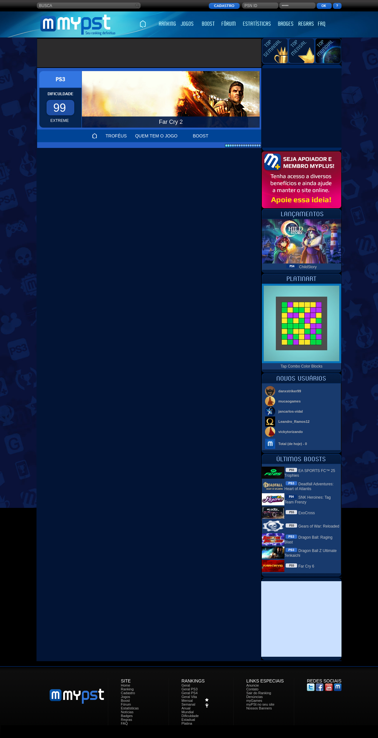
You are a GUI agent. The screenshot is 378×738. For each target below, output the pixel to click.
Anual (186, 708)
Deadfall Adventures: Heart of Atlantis (309, 486)
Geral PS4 (190, 693)
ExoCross (306, 513)
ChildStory (307, 267)
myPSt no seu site (260, 704)
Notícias (127, 712)
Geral (186, 685)
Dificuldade (190, 716)
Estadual (188, 719)
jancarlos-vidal (290, 411)
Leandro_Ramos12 (293, 421)
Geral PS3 (190, 689)
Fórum (126, 704)
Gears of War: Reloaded (318, 526)
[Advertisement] (149, 53)
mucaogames (289, 401)
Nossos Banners (259, 708)
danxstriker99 (289, 391)
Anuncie (252, 685)
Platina (187, 723)
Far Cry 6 (306, 566)
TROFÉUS (116, 135)
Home (125, 685)
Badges (127, 716)
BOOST (200, 135)
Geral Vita (189, 697)
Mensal (187, 700)
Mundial (188, 712)
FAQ (124, 723)
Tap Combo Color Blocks (301, 366)
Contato (252, 689)
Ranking (127, 689)
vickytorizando (290, 432)
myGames (254, 700)
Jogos (125, 697)
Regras (126, 719)
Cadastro (128, 693)
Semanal (188, 704)
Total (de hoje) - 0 (292, 444)
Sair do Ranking (258, 693)
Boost (125, 700)
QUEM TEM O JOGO (156, 135)
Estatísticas (130, 708)
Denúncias (254, 697)
